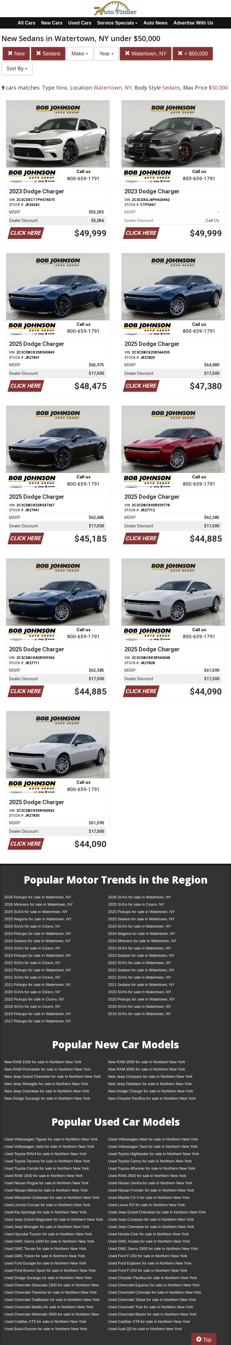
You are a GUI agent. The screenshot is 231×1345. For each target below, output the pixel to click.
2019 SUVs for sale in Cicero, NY (32, 1006)
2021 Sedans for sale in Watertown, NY (141, 984)
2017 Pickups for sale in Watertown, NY (37, 1021)
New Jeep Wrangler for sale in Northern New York (46, 1084)
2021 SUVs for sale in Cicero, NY (32, 977)
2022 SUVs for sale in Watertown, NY (139, 963)
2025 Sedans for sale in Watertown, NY (141, 919)
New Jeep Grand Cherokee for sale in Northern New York (52, 1076)
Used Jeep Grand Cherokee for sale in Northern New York (157, 1212)
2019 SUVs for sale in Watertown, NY (139, 1006)
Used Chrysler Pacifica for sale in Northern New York (152, 1278)
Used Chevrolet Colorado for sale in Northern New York (154, 1292)
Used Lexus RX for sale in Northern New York (146, 1205)
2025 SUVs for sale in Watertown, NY (35, 912)
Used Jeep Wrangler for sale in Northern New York (46, 1227)
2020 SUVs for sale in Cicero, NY (32, 992)
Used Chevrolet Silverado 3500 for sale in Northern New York (51, 1315)
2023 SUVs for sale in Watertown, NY (139, 948)
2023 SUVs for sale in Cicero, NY (32, 948)
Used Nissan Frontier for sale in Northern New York (151, 1190)
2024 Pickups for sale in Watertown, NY (37, 933)
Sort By (16, 68)
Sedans (48, 53)
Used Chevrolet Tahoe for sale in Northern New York (152, 1299)
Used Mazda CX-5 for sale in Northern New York (149, 1197)
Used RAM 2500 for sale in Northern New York (147, 1175)
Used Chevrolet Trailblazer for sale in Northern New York (52, 1299)
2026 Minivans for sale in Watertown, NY (38, 904)
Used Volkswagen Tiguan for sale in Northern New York (51, 1139)
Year (106, 54)
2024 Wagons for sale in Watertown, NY (141, 933)
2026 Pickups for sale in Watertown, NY (37, 897)
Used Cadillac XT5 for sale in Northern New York (45, 1321)
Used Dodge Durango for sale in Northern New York (47, 1278)
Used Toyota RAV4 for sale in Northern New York (45, 1154)
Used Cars (79, 22)
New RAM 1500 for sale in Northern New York (42, 1062)
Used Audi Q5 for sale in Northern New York (145, 1329)
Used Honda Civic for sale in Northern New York (148, 1234)
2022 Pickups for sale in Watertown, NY (37, 970)
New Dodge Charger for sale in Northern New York (150, 1091)
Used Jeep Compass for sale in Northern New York (151, 1219)
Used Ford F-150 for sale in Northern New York (147, 1256)
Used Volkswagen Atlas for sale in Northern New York (153, 1139)
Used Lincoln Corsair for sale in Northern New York (47, 1205)
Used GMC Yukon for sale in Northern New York (44, 1256)
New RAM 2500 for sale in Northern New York (146, 1062)
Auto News (155, 22)
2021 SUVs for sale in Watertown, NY (139, 977)
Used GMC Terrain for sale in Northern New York (45, 1248)
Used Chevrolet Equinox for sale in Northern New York (153, 1285)
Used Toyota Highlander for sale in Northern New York (153, 1154)
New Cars (51, 22)
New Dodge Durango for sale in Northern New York (47, 1098)
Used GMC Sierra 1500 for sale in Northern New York (49, 1241)
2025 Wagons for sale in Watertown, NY (38, 919)
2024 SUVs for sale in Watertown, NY (139, 926)
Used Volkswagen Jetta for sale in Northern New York (49, 1146)
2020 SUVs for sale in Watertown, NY (139, 992)
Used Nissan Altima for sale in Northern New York (46, 1190)
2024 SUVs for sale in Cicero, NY (32, 926)
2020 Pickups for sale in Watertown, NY (141, 999)
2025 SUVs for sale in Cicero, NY (136, 904)
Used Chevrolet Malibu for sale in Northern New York (48, 1307)
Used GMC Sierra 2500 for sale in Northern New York (153, 1248)
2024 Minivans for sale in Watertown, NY (142, 941)
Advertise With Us (193, 22)
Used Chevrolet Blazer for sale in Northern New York (152, 1314)
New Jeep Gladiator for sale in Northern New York (150, 1084)
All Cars (26, 22)
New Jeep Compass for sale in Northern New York (150, 1076)
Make (80, 54)
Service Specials (117, 22)
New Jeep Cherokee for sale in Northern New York (46, 1091)
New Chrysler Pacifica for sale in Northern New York (152, 1098)
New (16, 53)
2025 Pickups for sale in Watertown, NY (141, 912)
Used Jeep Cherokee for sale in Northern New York (151, 1227)
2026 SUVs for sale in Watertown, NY (139, 897)
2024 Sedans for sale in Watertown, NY (37, 941)
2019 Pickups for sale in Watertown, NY (37, 1014)
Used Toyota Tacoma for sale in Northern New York (47, 1161)
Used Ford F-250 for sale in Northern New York (147, 1270)
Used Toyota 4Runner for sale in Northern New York (151, 1168)
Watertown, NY (145, 53)
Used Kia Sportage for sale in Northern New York (45, 1212)
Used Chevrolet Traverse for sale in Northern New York (50, 1292)
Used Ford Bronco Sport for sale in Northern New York (50, 1270)
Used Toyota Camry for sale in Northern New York (150, 1161)
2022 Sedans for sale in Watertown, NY (141, 970)
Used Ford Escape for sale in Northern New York (45, 1263)
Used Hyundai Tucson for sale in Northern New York (48, 1234)
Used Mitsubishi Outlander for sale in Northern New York (51, 1197)
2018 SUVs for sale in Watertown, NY (139, 1014)
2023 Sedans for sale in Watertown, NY (141, 955)
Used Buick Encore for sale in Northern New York (45, 1329)
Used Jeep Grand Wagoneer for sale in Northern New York (53, 1219)
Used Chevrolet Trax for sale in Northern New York (150, 1307)
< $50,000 (193, 53)
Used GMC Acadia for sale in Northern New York (149, 1241)
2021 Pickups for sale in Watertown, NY (37, 984)
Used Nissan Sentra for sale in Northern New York (150, 1183)
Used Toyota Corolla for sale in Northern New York (46, 1168)
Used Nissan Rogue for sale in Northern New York (46, 1183)
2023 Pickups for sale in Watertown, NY (37, 955)
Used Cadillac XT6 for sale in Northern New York (149, 1321)
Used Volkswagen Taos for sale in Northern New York (153, 1146)
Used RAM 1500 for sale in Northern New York (43, 1175)
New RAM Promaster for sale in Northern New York (47, 1069)
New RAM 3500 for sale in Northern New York (146, 1069)
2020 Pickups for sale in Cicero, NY (34, 999)
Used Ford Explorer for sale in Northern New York (149, 1263)
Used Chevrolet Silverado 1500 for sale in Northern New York (51, 1286)
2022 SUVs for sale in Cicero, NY (32, 963)
